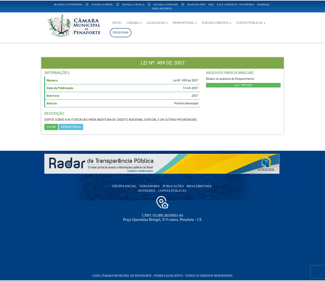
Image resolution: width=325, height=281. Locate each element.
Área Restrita (162, 8)
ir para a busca (136, 4)
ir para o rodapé (169, 4)
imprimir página (71, 127)
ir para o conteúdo (71, 4)
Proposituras (185, 22)
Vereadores (149, 186)
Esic (211, 4)
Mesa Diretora (199, 186)
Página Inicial (124, 186)
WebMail (263, 4)
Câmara (134, 22)
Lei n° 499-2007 (243, 85)
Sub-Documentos (216, 22)
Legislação (157, 22)
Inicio (116, 22)
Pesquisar (121, 32)
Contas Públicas (250, 22)
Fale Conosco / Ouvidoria (235, 4)
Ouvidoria (146, 190)
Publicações (173, 186)
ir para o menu (106, 4)
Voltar (51, 127)
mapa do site (196, 4)
